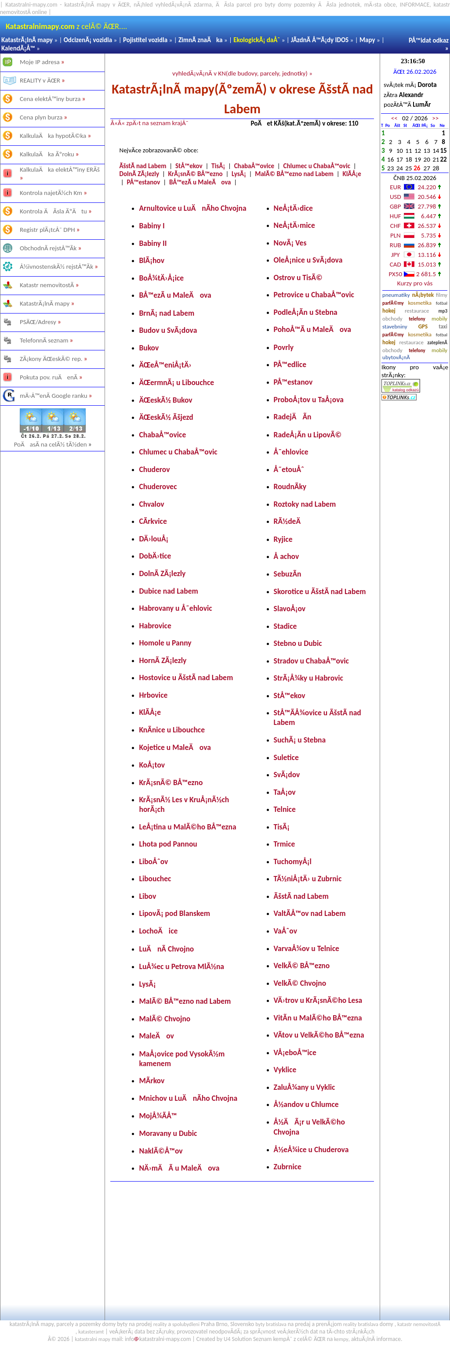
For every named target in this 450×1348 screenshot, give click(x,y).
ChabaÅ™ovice (254, 166)
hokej (389, 310)
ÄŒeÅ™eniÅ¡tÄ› (165, 365)
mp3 (443, 311)
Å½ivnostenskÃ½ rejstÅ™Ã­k (56, 266)
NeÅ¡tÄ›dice (293, 208)
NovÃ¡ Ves (290, 243)
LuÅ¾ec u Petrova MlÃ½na (181, 966)
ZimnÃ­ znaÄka (200, 40)
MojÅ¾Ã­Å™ (158, 1116)
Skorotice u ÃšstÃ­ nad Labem (320, 591)
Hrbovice (153, 695)
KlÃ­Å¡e (351, 174)
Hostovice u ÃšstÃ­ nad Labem (186, 677)
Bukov (149, 348)
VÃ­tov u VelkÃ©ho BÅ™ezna (319, 1035)
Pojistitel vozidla (145, 40)
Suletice (286, 757)
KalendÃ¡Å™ (18, 48)
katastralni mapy (92, 1339)
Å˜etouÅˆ (289, 469)
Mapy (367, 40)
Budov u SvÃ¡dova (168, 330)
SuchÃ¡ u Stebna (300, 740)
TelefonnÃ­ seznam (44, 340)
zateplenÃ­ (438, 343)
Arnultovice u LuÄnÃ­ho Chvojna (192, 208)
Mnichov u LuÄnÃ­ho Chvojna (188, 1098)
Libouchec (155, 878)
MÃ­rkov (151, 1080)
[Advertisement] (52, 556)
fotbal (441, 303)
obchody (392, 318)
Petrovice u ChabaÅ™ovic (314, 294)
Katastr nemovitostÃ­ (47, 285)
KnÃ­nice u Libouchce (172, 730)
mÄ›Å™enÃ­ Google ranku (53, 396)
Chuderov (154, 469)
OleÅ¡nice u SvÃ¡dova (308, 260)
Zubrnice (287, 1166)
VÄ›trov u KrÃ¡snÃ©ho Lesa (318, 1000)
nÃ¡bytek (423, 295)
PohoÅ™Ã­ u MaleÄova (312, 329)
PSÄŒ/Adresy (38, 322)
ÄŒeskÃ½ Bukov (165, 400)
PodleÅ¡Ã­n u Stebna (306, 312)
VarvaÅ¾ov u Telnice (306, 948)
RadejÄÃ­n (293, 417)
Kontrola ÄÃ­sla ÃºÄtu (53, 211)
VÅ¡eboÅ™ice (295, 1052)
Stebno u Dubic (298, 643)
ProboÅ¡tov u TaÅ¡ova (309, 399)
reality (160, 1324)
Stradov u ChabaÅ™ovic (311, 661)
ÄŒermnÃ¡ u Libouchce (176, 382)
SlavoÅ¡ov (290, 608)
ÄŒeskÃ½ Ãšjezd (166, 417)
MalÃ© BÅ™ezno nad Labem (294, 174)
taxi (443, 326)
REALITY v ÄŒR (40, 80)
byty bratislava (270, 1324)
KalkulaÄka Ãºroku (47, 154)
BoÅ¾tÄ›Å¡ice (161, 278)
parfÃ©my (393, 303)
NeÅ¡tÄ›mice (294, 225)
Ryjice (283, 539)
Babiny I (151, 226)
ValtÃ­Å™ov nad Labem (310, 913)
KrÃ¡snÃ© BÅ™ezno (195, 174)
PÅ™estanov (143, 182)
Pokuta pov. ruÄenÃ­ (49, 377)
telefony (417, 319)
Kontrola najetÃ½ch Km (51, 193)
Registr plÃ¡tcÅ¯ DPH (47, 230)
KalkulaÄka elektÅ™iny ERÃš (60, 169)
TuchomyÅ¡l (293, 861)
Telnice (285, 809)
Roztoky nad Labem (305, 504)
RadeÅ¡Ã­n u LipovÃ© (308, 435)
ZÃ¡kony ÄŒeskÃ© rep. (51, 359)
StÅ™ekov (189, 166)
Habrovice (155, 626)
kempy (341, 1339)
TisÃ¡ (218, 166)
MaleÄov (156, 1036)
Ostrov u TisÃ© (298, 277)
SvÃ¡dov (287, 774)
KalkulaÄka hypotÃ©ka (53, 136)
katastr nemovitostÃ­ (418, 1324)
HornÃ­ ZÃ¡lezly (162, 660)
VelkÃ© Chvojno (300, 983)
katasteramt (91, 1332)
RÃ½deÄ (290, 521)
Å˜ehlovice (291, 452)
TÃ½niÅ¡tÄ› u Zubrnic (308, 878)
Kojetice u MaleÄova (174, 747)
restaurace (417, 310)
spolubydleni (186, 1324)
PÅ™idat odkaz (429, 40)
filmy (441, 295)
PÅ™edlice (290, 364)
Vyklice (285, 1069)
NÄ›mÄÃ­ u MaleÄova (179, 1168)
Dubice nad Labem (168, 591)
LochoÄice (158, 931)
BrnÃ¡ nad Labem (166, 313)
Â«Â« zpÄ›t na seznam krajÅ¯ (149, 123)
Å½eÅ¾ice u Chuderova (311, 1149)
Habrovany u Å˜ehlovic (175, 608)
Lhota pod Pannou (168, 844)
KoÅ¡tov (152, 765)
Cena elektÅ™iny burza (50, 99)
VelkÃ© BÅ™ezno (302, 965)
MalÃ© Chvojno (164, 1019)
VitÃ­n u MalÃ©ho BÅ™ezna (318, 1018)
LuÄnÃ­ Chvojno (166, 949)
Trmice (284, 844)
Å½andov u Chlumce (306, 1104)
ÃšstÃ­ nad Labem (142, 166)
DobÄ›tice (155, 556)
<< (394, 118)
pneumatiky (396, 295)
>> (435, 118)
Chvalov (151, 504)
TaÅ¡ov (285, 792)
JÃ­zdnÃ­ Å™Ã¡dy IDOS (319, 40)
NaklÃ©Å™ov (160, 1151)
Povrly (284, 347)
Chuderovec (158, 486)
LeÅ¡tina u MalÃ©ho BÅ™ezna (187, 827)
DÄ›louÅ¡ (153, 539)
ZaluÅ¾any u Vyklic (304, 1087)
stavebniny (394, 326)
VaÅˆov (285, 931)
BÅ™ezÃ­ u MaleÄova (200, 182)
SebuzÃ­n (287, 574)
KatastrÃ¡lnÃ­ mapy (27, 40)
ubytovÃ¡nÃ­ (396, 357)
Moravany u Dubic (168, 1133)
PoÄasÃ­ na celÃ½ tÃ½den (53, 444)
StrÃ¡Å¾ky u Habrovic (308, 678)
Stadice (285, 626)
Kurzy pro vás (414, 283)
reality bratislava (360, 1324)
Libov (147, 896)
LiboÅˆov (153, 861)
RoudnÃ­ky (290, 486)
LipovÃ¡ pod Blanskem (174, 913)
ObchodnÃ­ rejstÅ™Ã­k (48, 248)
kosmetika (420, 302)
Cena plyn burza (41, 117)
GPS (423, 326)
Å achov (286, 556)
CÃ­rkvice (153, 521)
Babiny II (153, 243)
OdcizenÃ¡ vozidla (88, 40)
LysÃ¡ (239, 174)
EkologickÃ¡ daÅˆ (256, 40)
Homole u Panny (165, 643)
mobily (439, 318)
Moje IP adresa (40, 62)
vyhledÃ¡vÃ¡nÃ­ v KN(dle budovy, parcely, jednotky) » (242, 73)
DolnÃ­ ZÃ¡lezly (139, 174)
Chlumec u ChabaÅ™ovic (316, 166)
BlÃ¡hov (151, 260)
